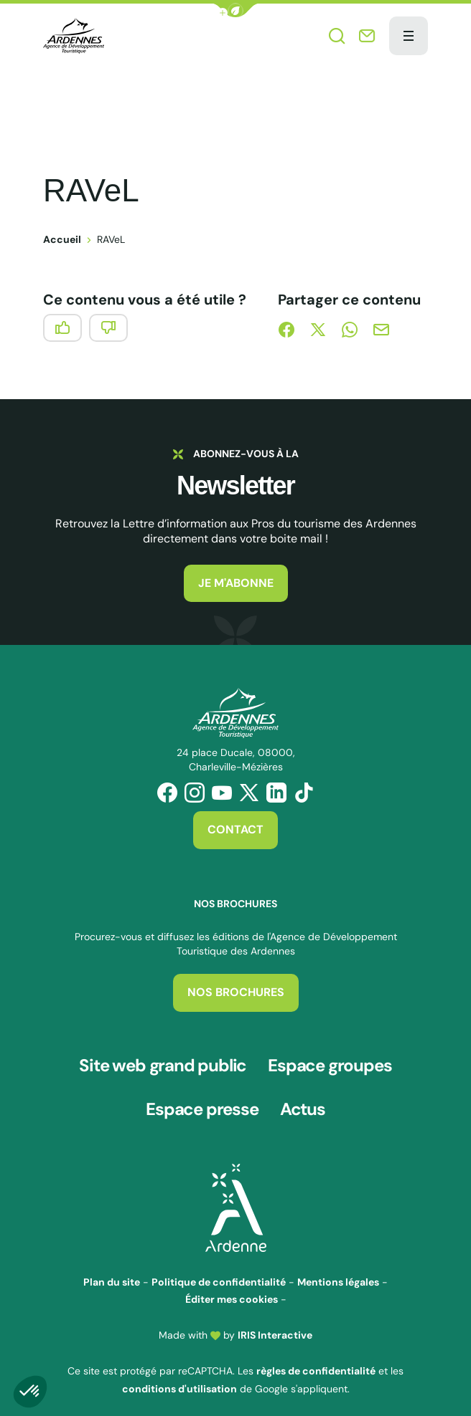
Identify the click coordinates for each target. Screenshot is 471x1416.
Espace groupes (329, 1063)
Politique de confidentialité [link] (218, 1272)
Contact (235, 829)
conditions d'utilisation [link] (179, 1378)
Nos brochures (235, 992)
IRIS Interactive (275, 1325)
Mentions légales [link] (338, 1272)
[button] (235, 10)
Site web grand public (162, 1063)
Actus (302, 1102)
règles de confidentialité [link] (316, 1360)
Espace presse (202, 1102)
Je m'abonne (236, 582)
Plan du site (111, 1272)
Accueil (62, 239)
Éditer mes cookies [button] (231, 1289)
